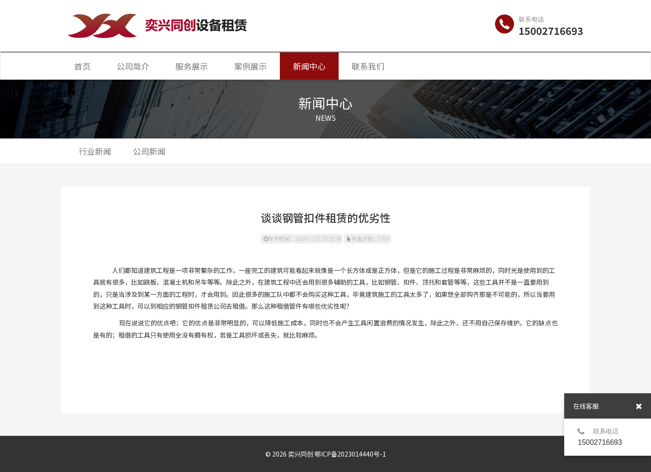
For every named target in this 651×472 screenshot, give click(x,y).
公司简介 (133, 66)
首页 (82, 66)
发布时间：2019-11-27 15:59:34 (302, 238)
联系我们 (368, 66)
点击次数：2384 (368, 238)
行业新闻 (95, 151)
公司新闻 (149, 151)
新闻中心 (309, 66)
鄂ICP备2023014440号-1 (350, 453)
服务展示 (191, 66)
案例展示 (250, 66)
